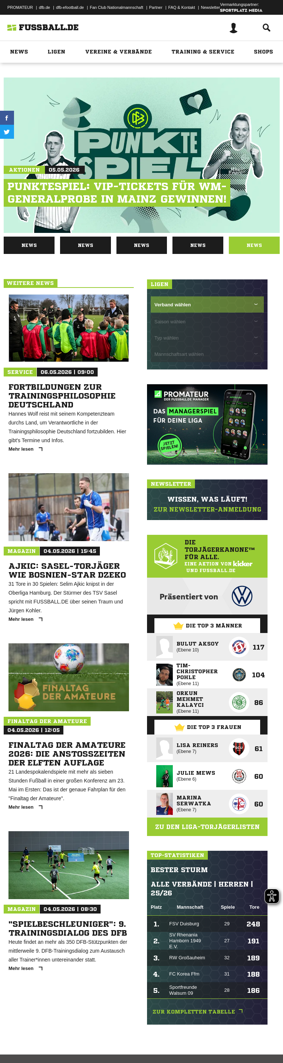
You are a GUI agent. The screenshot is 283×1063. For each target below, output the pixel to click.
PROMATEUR (20, 7)
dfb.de (44, 7)
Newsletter (210, 7)
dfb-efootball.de (70, 7)
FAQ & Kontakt (181, 7)
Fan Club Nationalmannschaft (116, 7)
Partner (156, 7)
